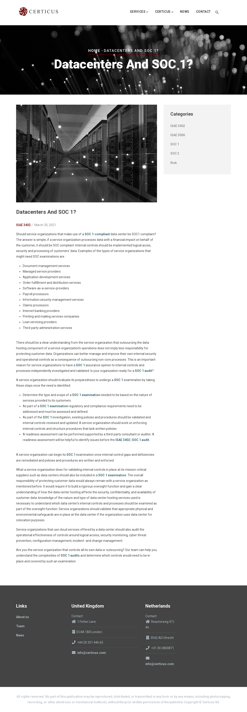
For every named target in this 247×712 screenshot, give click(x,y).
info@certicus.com (88, 653)
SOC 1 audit (143, 371)
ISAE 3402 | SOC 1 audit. (132, 440)
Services (139, 12)
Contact (203, 11)
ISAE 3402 (23, 225)
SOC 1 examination (86, 395)
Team (20, 626)
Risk (173, 163)
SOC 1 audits (70, 555)
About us (22, 617)
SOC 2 (174, 153)
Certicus (164, 12)
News (184, 11)
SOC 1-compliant (98, 234)
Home (94, 51)
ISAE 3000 (177, 135)
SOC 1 (80, 365)
